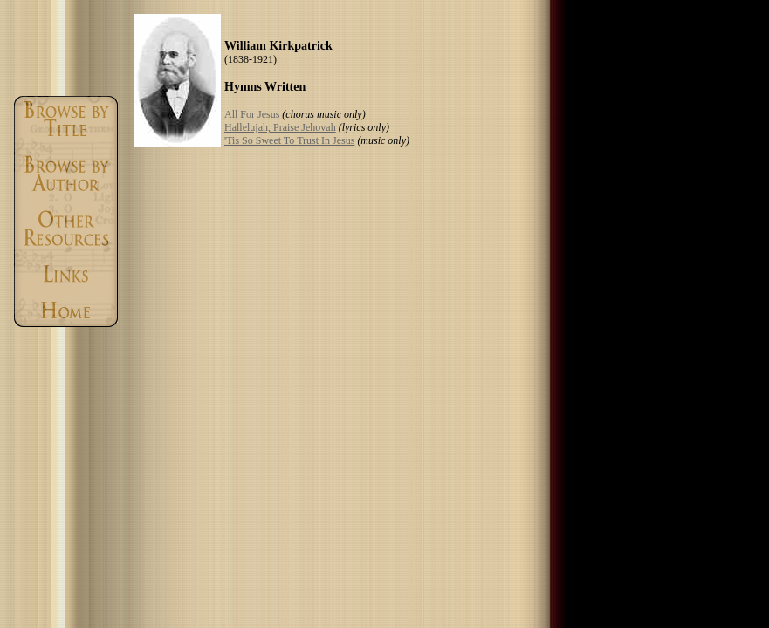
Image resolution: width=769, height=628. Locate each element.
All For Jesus (251, 114)
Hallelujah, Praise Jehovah (280, 127)
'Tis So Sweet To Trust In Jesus (289, 140)
